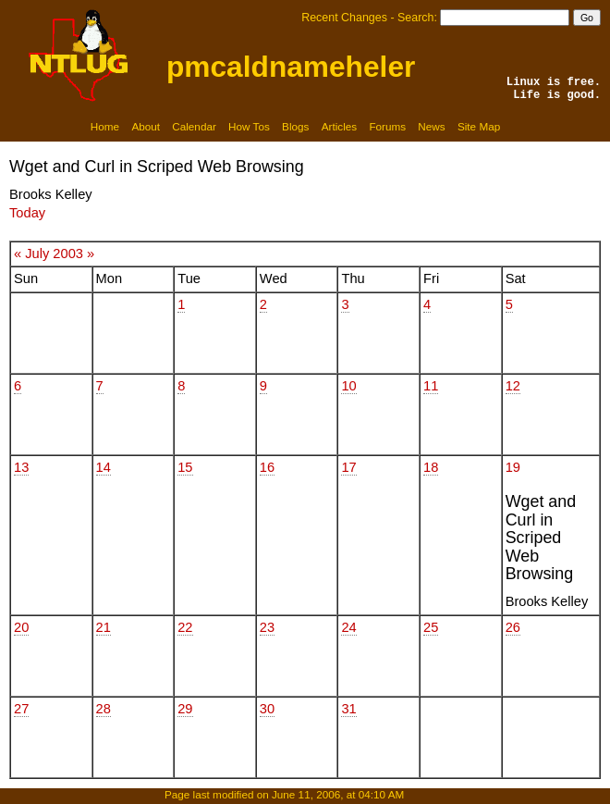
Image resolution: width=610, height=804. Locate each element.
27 (21, 708)
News (431, 126)
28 (103, 708)
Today (27, 212)
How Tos (249, 126)
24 (348, 627)
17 (348, 467)
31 (348, 708)
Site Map (479, 126)
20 (21, 627)
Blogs (295, 126)
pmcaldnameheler (290, 66)
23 (267, 627)
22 (184, 627)
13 (21, 467)
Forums (387, 126)
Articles (339, 126)
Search (415, 17)
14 (103, 467)
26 (513, 627)
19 (513, 467)
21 (103, 627)
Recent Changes (344, 17)
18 (430, 467)
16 (267, 467)
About (145, 126)
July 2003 (54, 253)
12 (513, 385)
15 (184, 467)
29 (184, 708)
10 (348, 385)
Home (105, 126)
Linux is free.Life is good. (553, 89)
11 (430, 385)
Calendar (194, 126)
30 (267, 708)
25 (430, 627)
